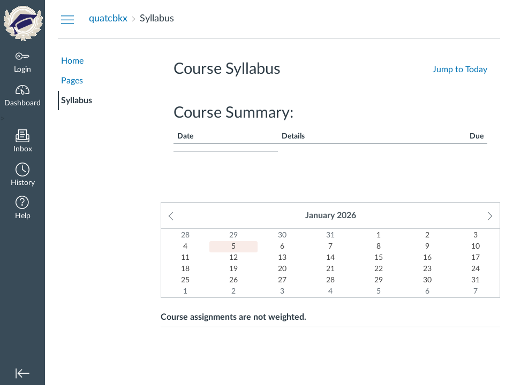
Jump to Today (460, 69)
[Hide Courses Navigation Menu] (67, 19)
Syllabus (76, 100)
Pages (72, 80)
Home (72, 61)
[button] (22, 175)
